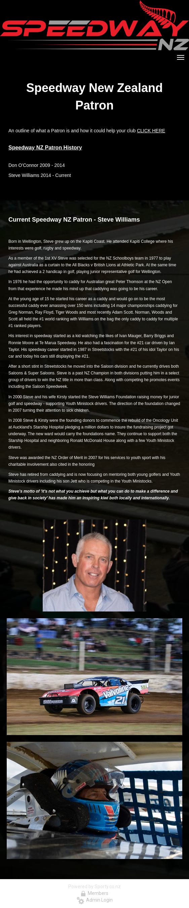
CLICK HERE (151, 130)
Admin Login (95, 900)
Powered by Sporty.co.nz (94, 886)
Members (94, 893)
